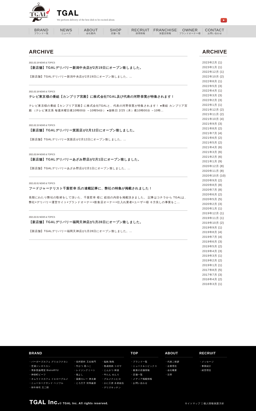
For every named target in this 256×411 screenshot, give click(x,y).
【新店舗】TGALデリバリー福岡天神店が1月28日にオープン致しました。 (86, 222)
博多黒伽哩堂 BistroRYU (45, 370)
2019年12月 (210, 213)
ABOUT (91, 31)
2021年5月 (209, 142)
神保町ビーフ (38, 374)
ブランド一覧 (140, 361)
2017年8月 (209, 269)
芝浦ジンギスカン (41, 366)
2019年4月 (209, 251)
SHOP (115, 31)
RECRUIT (140, 31)
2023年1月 (209, 67)
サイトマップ (190, 403)
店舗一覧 (137, 374)
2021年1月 (209, 161)
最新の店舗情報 (141, 370)
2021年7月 (209, 133)
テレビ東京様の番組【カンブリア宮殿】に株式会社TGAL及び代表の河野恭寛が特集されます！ (101, 96)
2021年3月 (209, 152)
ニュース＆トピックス (145, 366)
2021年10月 (210, 118)
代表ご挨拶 (173, 361)
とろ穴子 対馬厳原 (86, 383)
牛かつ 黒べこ (83, 366)
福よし (79, 374)
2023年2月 (209, 62)
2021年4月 (209, 147)
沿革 (169, 374)
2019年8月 (209, 232)
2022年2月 (209, 100)
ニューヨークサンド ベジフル (47, 383)
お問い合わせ (140, 383)
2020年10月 (210, 175)
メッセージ (208, 361)
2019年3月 (209, 255)
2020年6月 (209, 194)
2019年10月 (210, 222)
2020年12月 (210, 166)
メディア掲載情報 (142, 379)
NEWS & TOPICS (47, 63)
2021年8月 (209, 128)
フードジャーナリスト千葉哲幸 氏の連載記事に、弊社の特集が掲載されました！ (90, 188)
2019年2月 (209, 260)
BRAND (41, 31)
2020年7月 (209, 189)
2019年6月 (209, 241)
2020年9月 (209, 180)
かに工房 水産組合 (114, 383)
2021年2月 (209, 156)
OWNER (190, 31)
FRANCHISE (165, 31)
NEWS (66, 31)
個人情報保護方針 (212, 403)
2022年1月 (209, 104)
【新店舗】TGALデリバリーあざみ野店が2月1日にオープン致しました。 (85, 159)
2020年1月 (209, 208)
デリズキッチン (112, 387)
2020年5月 (209, 199)
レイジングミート (85, 370)
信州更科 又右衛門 (86, 361)
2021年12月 (210, 109)
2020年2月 (209, 204)
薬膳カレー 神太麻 (86, 379)
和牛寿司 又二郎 (40, 387)
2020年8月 (209, 184)
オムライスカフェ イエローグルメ (49, 379)
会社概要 (172, 370)
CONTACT (215, 31)
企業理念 (172, 366)
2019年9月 (209, 227)
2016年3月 (209, 284)
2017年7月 (209, 274)
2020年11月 (210, 170)
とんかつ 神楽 (111, 370)
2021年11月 (210, 114)
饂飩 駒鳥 (109, 361)
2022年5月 (209, 86)
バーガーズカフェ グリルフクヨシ (49, 361)
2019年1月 (209, 265)
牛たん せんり (111, 374)
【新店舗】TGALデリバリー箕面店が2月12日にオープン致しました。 (82, 130)
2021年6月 (209, 137)
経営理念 (206, 370)
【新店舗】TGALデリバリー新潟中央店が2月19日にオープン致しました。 (86, 67)
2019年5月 (209, 246)
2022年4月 (209, 90)
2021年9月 (209, 123)
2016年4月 (209, 279)
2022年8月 (209, 81)
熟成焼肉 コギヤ (113, 366)
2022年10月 (210, 76)
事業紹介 (206, 366)
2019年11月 (210, 218)
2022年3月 (209, 95)
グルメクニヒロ (112, 379)
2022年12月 (210, 71)
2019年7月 (209, 236)
